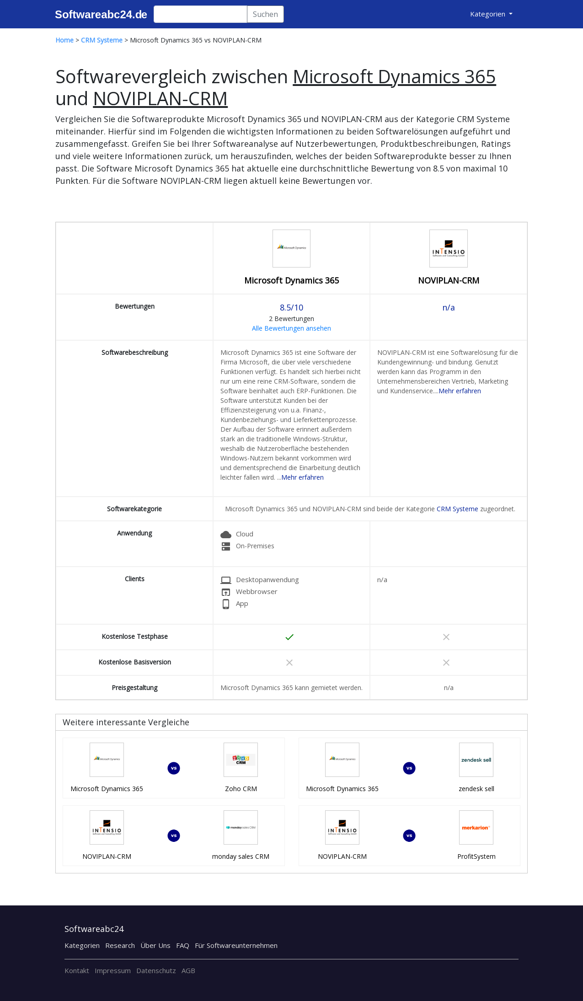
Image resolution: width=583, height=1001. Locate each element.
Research (120, 945)
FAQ (182, 945)
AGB (188, 970)
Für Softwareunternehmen (236, 945)
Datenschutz (156, 970)
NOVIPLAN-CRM (448, 280)
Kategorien (82, 945)
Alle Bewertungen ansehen (291, 328)
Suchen (265, 14)
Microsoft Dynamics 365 (291, 280)
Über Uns (155, 945)
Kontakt (76, 970)
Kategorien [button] (488, 13)
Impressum (113, 970)
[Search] (200, 14)
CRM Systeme (457, 508)
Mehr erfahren (302, 477)
